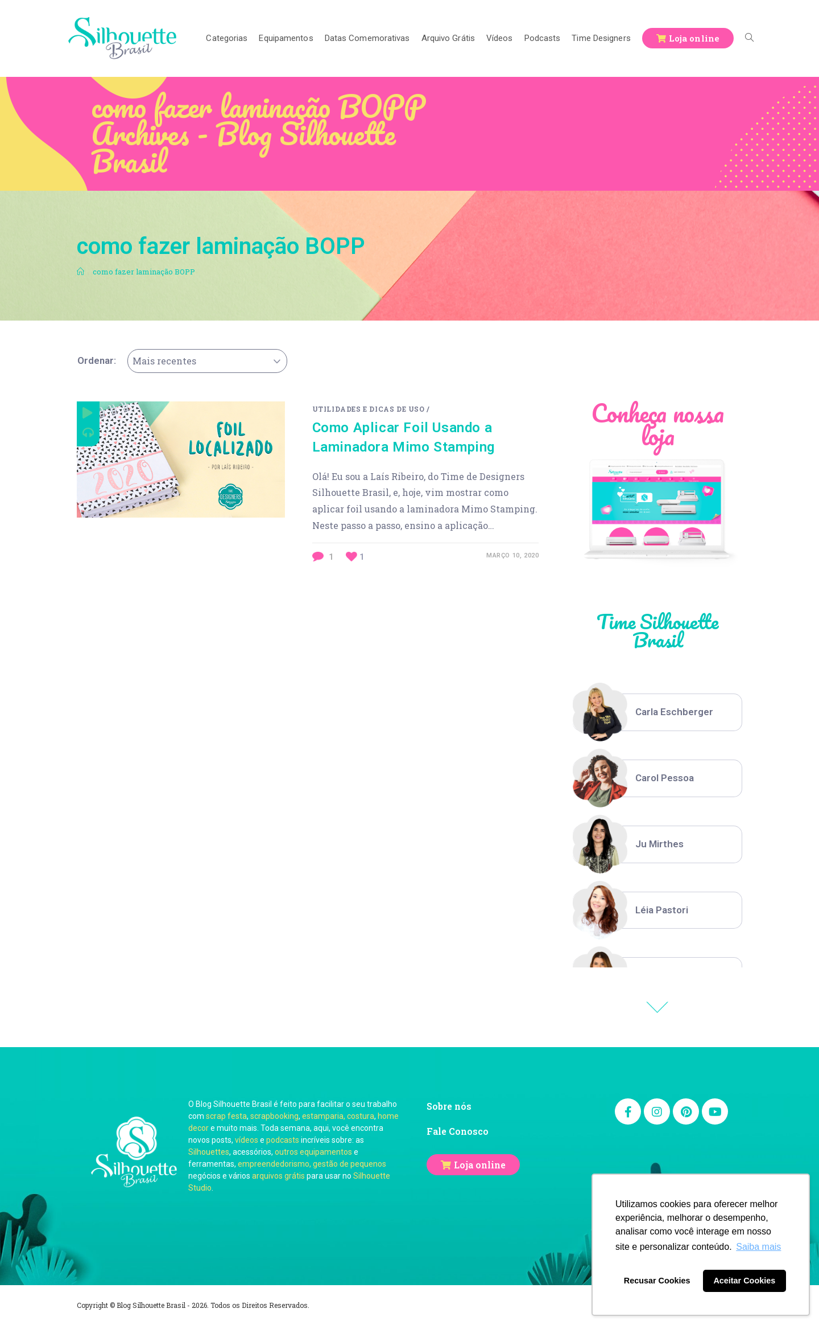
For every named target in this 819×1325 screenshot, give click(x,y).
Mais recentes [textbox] (164, 361)
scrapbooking (274, 1116)
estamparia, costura (338, 1116)
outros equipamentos (313, 1151)
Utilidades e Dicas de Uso (368, 408)
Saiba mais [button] (758, 1247)
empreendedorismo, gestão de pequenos (312, 1163)
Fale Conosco (458, 1131)
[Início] (80, 271)
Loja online (480, 1165)
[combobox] (207, 361)
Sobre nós (449, 1106)
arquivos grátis (278, 1175)
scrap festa (226, 1116)
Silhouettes (208, 1151)
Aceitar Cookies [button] (744, 1280)
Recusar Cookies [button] (657, 1280)
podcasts (282, 1139)
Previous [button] (657, 1007)
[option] (657, 712)
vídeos (246, 1139)
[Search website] (749, 38)
